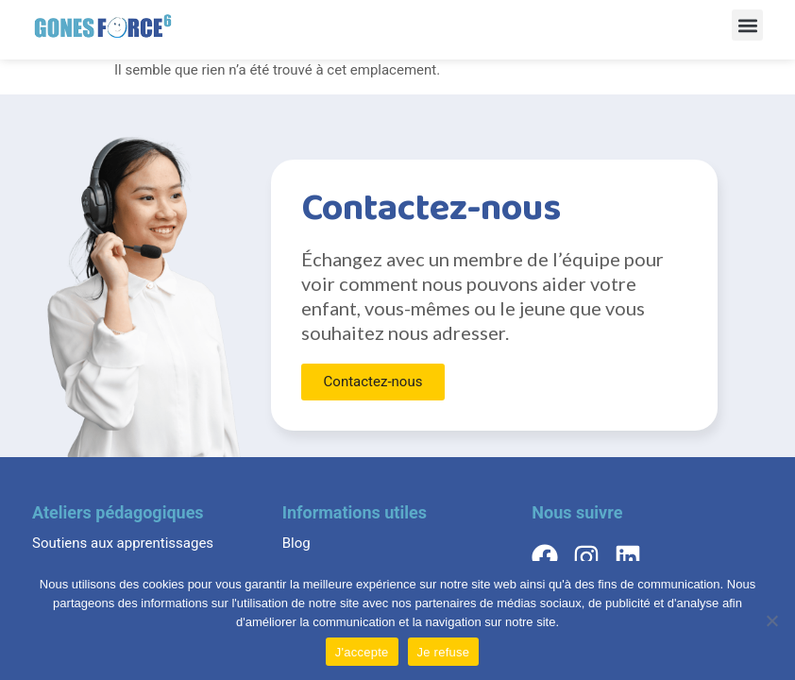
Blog (296, 543)
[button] (747, 25)
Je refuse (443, 652)
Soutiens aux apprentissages (122, 543)
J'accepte (362, 652)
